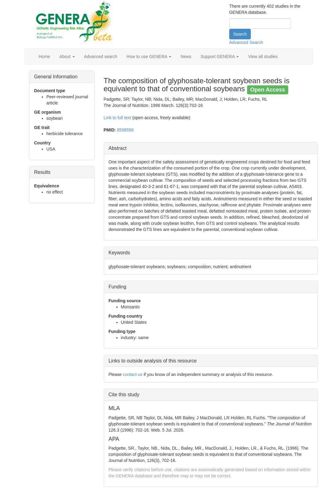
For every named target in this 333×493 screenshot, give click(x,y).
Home (44, 56)
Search (240, 34)
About (67, 56)
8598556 (125, 129)
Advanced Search (246, 42)
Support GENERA (219, 56)
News (185, 56)
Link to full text (117, 117)
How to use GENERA (148, 56)
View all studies (262, 56)
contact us (132, 374)
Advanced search (100, 56)
